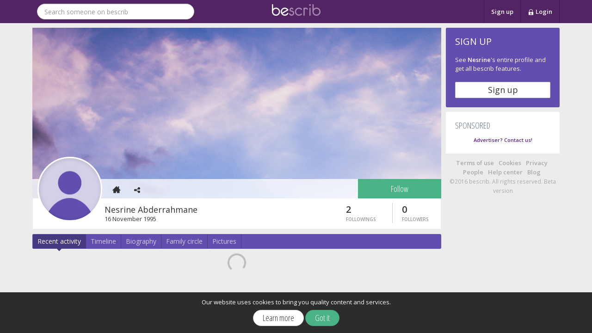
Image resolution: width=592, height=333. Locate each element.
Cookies (510, 163)
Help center (505, 172)
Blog (534, 172)
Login (540, 12)
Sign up (502, 11)
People (473, 172)
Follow (399, 188)
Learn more (278, 317)
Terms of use (475, 163)
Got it (322, 317)
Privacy (537, 163)
